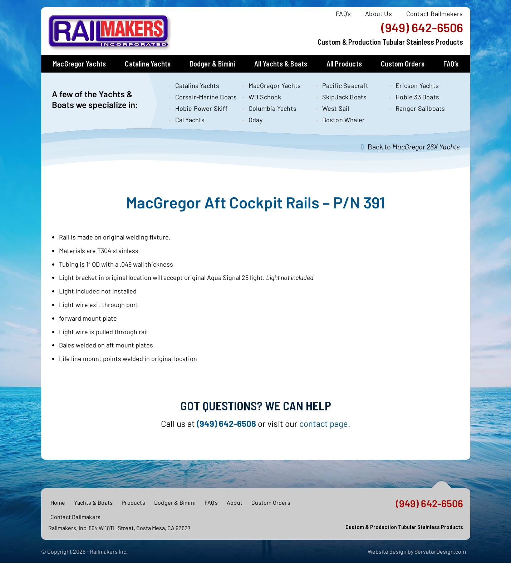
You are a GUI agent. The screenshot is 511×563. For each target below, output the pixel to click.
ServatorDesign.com (440, 551)
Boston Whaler (343, 120)
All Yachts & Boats (281, 63)
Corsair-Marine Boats (202, 97)
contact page (323, 423)
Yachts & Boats (93, 502)
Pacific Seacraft (345, 85)
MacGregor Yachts (79, 63)
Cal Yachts (190, 120)
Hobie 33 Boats (417, 97)
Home (57, 502)
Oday (255, 120)
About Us (378, 14)
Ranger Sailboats (420, 108)
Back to (414, 146)
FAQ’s (343, 14)
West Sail (335, 108)
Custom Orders (402, 63)
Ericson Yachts (417, 85)
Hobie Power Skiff (201, 108)
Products (133, 502)
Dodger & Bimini (212, 63)
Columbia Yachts (272, 108)
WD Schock (265, 97)
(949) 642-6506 (422, 27)
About (234, 502)
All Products (344, 63)
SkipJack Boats (344, 97)
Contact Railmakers (434, 14)
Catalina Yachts (148, 63)
